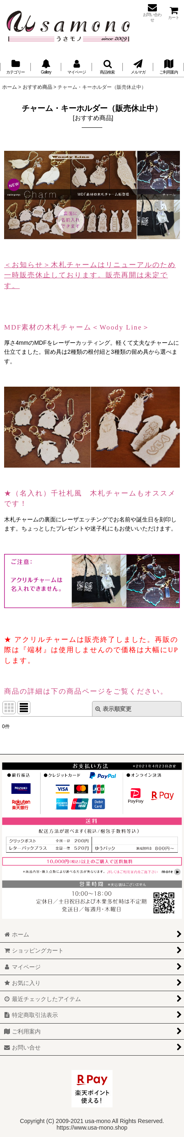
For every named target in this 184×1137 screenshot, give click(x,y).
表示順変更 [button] (113, 709)
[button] (107, 67)
